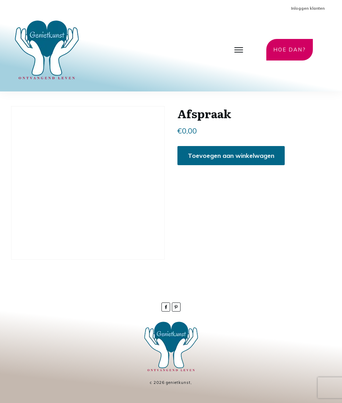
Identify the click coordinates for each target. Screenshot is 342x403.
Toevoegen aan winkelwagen (231, 156)
